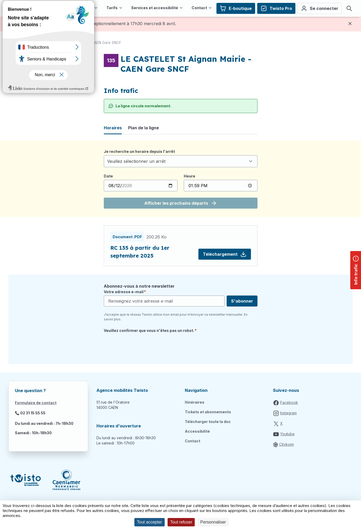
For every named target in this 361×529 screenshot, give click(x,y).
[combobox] (180, 161)
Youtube (287, 434)
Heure (189, 176)
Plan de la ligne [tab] (143, 127)
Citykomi (286, 444)
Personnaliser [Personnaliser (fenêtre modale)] (213, 522)
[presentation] (143, 345)
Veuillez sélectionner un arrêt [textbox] (136, 161)
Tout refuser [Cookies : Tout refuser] (181, 522)
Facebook (289, 402)
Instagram (288, 413)
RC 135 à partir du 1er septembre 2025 (139, 251)
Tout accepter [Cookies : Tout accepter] (149, 522)
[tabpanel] (180, 179)
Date (108, 176)
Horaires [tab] (113, 127)
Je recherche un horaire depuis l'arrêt (139, 151)
